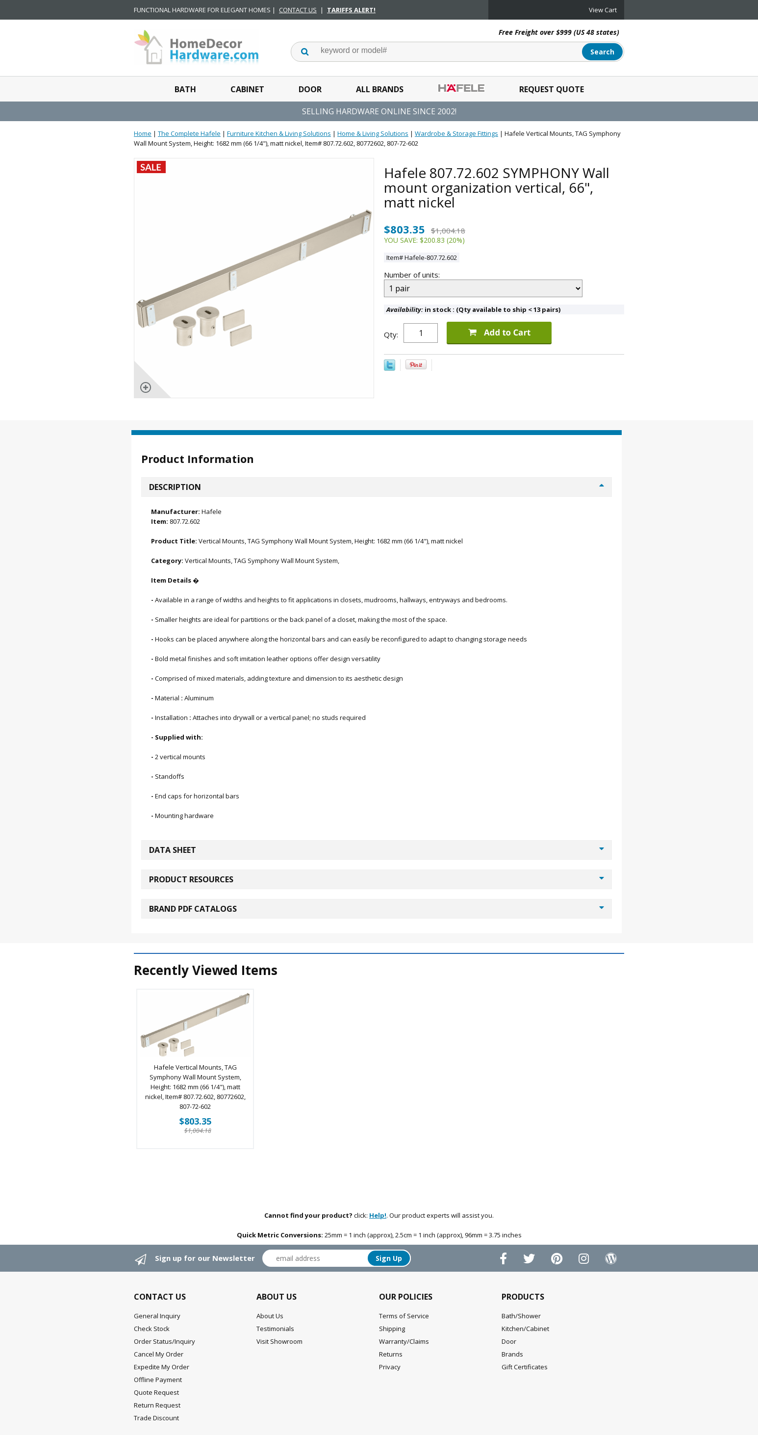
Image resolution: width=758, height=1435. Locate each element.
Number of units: (413, 275)
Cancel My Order (158, 1354)
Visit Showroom (279, 1341)
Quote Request (156, 1392)
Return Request (157, 1405)
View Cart (603, 9)
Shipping (392, 1328)
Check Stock (152, 1328)
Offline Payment (158, 1379)
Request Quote (551, 89)
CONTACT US (298, 9)
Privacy (390, 1366)
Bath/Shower (521, 1315)
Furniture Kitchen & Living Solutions (279, 133)
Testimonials (275, 1328)
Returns (391, 1354)
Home (143, 133)
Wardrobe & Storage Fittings (456, 133)
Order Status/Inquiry (164, 1341)
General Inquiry (157, 1315)
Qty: (391, 334)
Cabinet (247, 89)
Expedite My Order (161, 1366)
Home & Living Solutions (372, 133)
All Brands (380, 89)
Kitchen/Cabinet (525, 1328)
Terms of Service (404, 1315)
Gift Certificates (525, 1366)
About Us (269, 1315)
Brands (512, 1354)
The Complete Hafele (189, 133)
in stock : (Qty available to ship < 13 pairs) (473, 309)
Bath (185, 89)
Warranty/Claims (404, 1341)
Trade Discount (156, 1417)
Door (310, 89)
